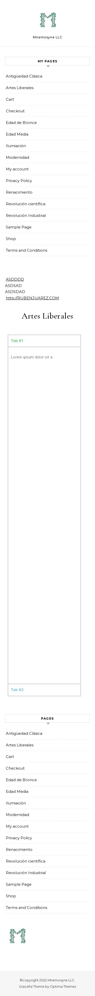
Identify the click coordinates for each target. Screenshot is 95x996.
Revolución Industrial (26, 215)
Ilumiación (16, 145)
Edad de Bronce (21, 122)
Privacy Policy (19, 180)
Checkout (15, 111)
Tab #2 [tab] (17, 690)
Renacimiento (19, 192)
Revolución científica (25, 203)
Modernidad (17, 157)
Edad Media (17, 134)
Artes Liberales (19, 87)
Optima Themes (63, 986)
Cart (10, 99)
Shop (11, 238)
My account (17, 169)
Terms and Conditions (26, 250)
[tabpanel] (44, 515)
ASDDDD (15, 279)
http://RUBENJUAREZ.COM (32, 298)
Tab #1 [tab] (17, 340)
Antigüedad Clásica (24, 76)
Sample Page (18, 227)
